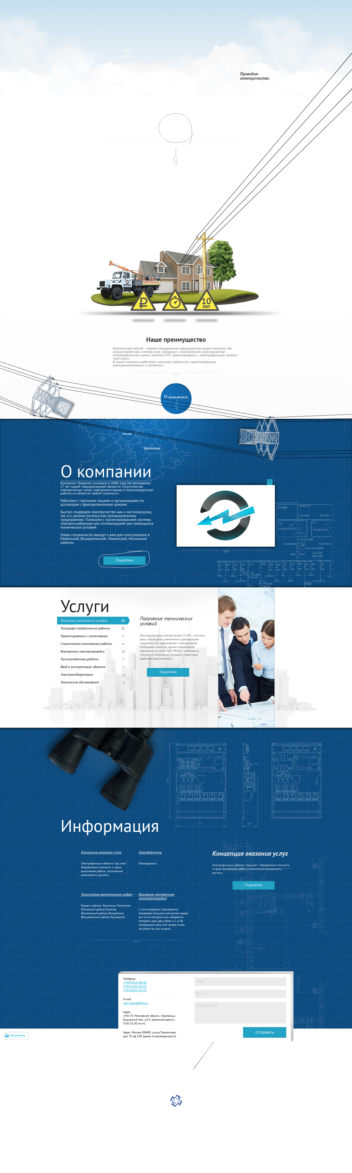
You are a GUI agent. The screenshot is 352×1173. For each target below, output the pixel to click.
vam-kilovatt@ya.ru (135, 1003)
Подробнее (124, 560)
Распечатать (18, 1035)
